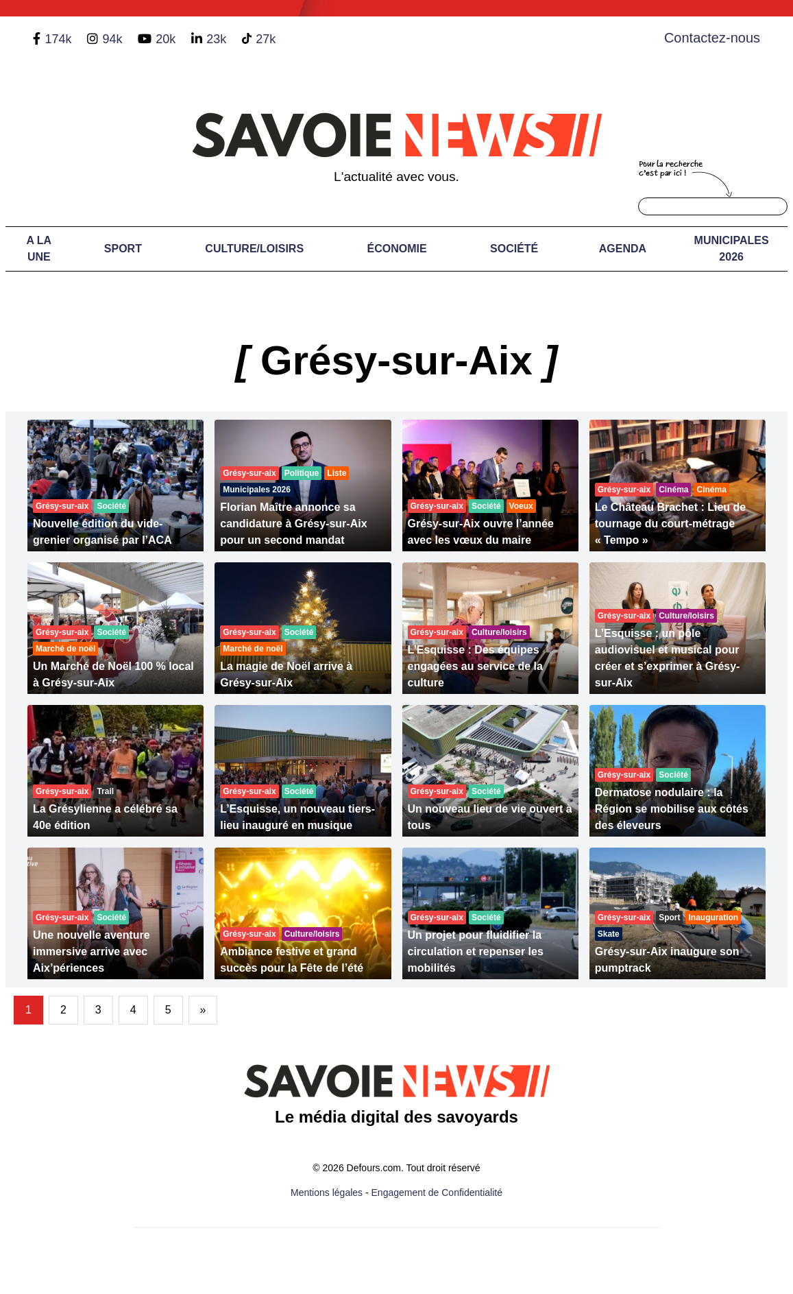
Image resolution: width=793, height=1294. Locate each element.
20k (165, 39)
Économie (396, 248)
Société (514, 248)
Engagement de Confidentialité (436, 1192)
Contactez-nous (712, 37)
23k (216, 39)
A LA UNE (38, 249)
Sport (123, 248)
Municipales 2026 (731, 249)
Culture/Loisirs (254, 248)
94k (112, 39)
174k (58, 39)
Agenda (622, 248)
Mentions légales (327, 1192)
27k (266, 39)
